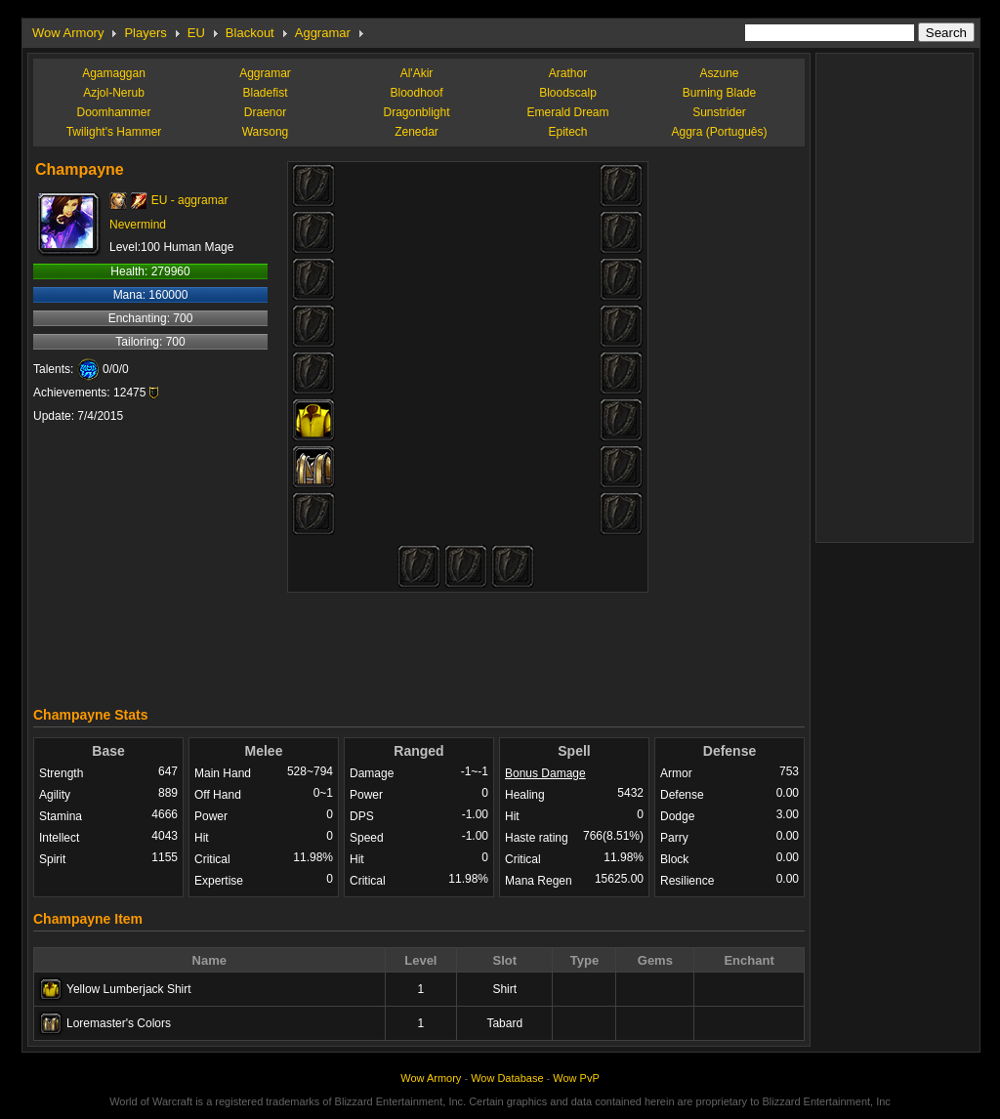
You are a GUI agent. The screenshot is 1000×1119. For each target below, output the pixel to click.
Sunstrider (719, 112)
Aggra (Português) (719, 132)
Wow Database (507, 1078)
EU (196, 32)
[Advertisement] (418, 644)
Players (145, 32)
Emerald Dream (567, 112)
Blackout (250, 32)
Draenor (265, 112)
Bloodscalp (568, 93)
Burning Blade (719, 93)
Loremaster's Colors (118, 1023)
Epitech (567, 132)
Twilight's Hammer (114, 132)
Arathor (568, 73)
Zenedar (416, 132)
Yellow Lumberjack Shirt (128, 989)
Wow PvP (576, 1078)
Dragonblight (416, 112)
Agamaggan (114, 73)
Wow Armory (68, 32)
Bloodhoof (416, 93)
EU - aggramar (190, 200)
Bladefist (264, 93)
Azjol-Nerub (114, 93)
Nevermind (137, 224)
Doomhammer (113, 112)
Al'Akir (417, 73)
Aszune (718, 73)
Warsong (265, 132)
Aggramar (323, 32)
